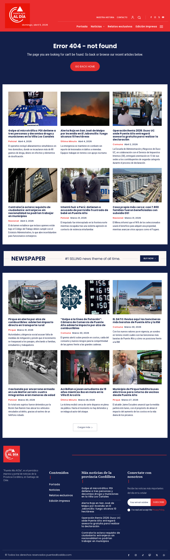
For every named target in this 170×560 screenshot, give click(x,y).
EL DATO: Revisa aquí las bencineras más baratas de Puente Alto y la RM (137, 320)
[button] (139, 17)
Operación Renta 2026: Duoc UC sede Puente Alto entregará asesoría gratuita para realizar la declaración (135, 135)
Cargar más (85, 427)
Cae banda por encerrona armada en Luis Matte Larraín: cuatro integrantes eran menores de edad (31, 392)
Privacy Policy (158, 510)
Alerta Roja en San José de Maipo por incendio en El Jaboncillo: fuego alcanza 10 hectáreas (84, 133)
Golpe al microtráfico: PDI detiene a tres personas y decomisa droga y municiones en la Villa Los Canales (32, 133)
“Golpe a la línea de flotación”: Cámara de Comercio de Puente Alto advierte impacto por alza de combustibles (83, 323)
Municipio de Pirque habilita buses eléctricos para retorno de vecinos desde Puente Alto (136, 392)
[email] (139, 502)
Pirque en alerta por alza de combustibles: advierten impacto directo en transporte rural (30, 322)
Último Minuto (69, 141)
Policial (12, 141)
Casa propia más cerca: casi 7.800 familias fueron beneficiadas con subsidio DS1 (136, 210)
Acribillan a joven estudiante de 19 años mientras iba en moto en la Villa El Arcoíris (83, 392)
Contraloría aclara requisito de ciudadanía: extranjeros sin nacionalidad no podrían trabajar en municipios (31, 211)
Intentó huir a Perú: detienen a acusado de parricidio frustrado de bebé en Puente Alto (84, 210)
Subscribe (158, 502)
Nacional (13, 221)
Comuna (118, 144)
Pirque (12, 330)
